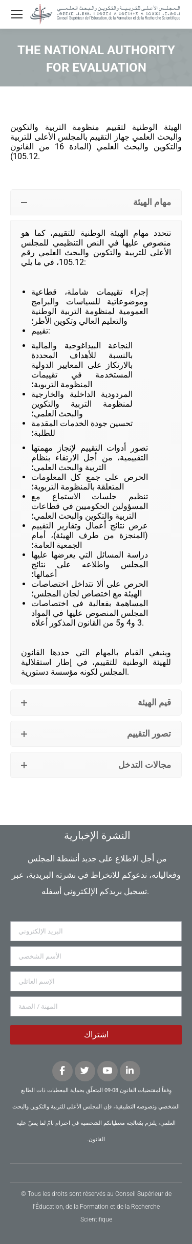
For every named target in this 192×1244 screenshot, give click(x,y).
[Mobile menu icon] (17, 14)
